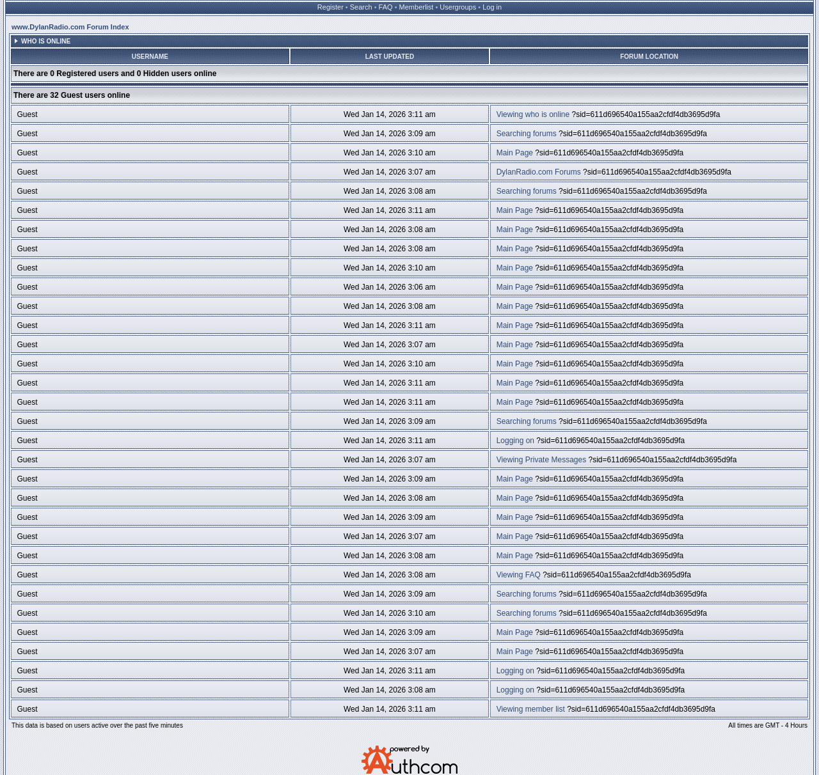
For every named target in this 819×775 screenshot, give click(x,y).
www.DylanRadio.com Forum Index (70, 27)
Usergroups (458, 7)
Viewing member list (531, 709)
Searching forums (527, 133)
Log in (492, 7)
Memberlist (416, 7)
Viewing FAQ (519, 574)
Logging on (515, 440)
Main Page (515, 152)
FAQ (386, 7)
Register (330, 7)
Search (361, 7)
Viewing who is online (533, 114)
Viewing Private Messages (542, 459)
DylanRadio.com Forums (539, 172)
